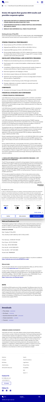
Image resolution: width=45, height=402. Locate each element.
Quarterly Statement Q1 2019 (13, 315)
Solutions (4, 357)
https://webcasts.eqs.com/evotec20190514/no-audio (15, 259)
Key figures (8, 313)
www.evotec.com (13, 268)
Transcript (8, 320)
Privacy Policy (26, 365)
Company (4, 359)
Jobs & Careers (5, 365)
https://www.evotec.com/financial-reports (12, 277)
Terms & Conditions (27, 359)
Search (25, 372)
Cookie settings (37, 212)
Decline (8, 216)
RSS (24, 370)
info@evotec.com (6, 378)
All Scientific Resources (7, 367)
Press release (9, 311)
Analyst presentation (10, 317)
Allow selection (22, 216)
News (6, 5)
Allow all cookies (36, 216)
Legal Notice (26, 362)
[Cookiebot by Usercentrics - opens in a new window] (38, 185)
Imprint (24, 357)
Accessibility (25, 367)
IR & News (4, 362)
